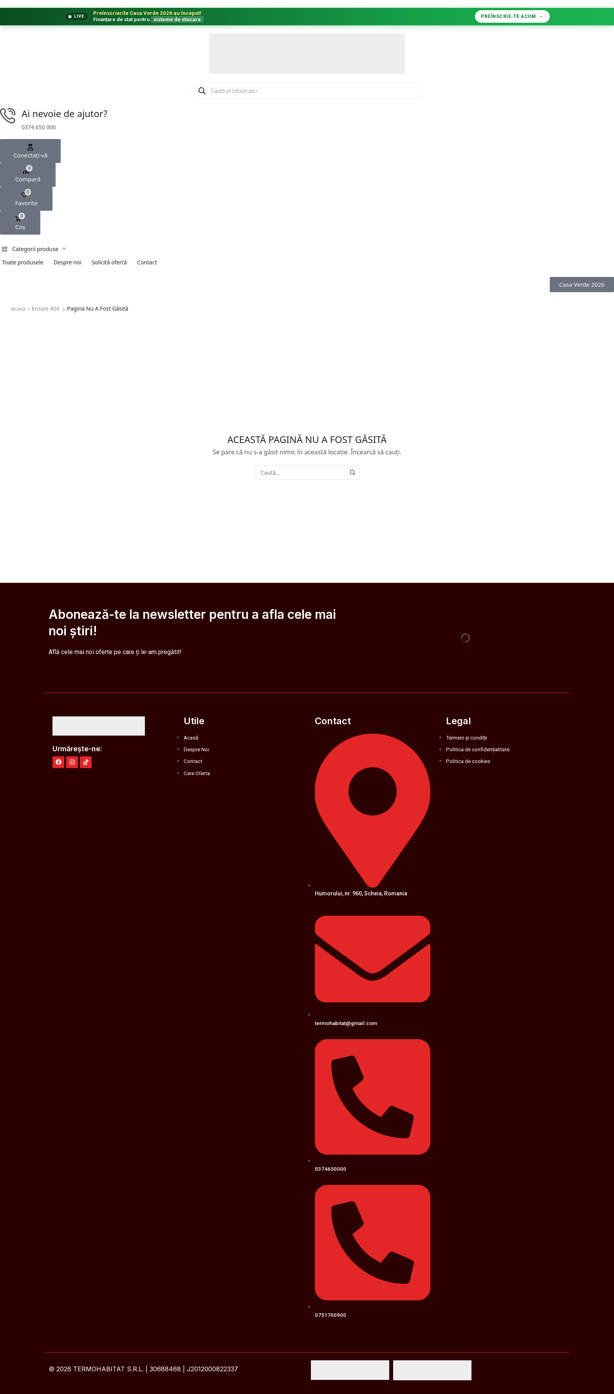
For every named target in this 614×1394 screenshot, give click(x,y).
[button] (30, 151)
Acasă (18, 309)
